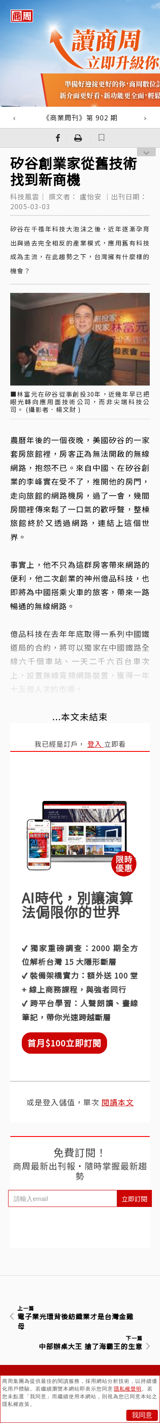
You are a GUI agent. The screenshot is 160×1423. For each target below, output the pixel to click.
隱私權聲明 (128, 1389)
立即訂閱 (134, 1198)
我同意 (142, 1415)
